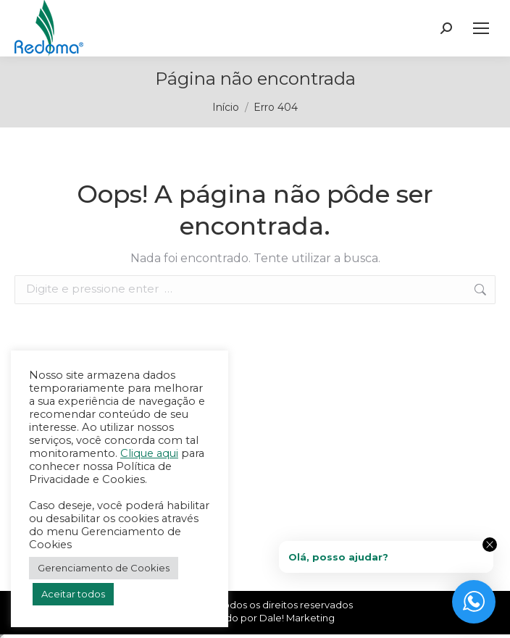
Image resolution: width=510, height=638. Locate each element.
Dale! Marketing (297, 618)
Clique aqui (149, 453)
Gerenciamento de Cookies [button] (104, 568)
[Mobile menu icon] (481, 28)
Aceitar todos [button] (73, 594)
